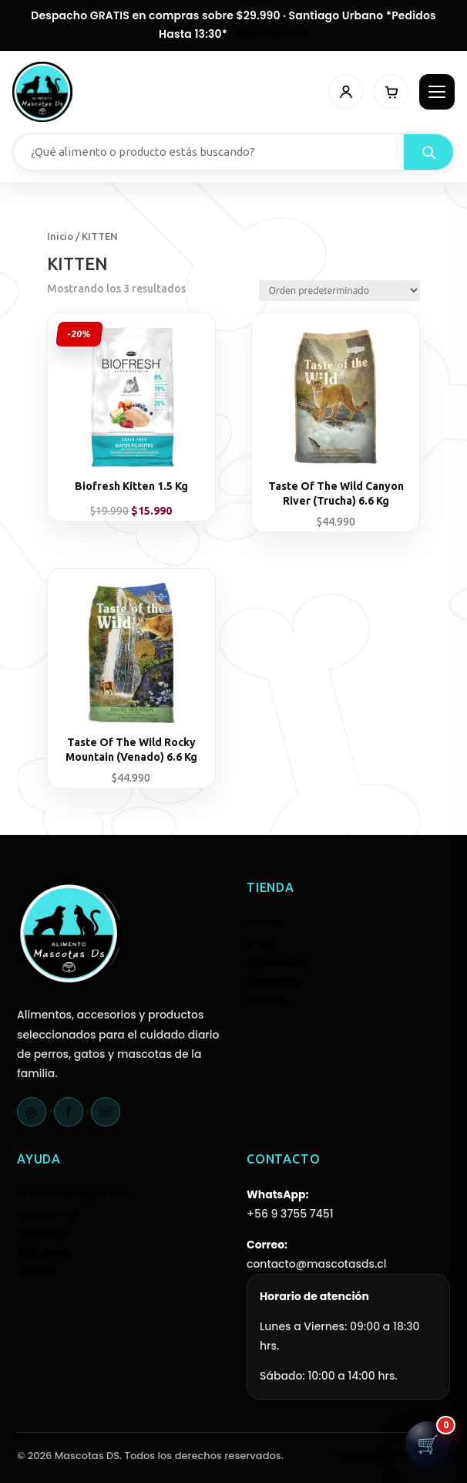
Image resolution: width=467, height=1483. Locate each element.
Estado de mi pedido (73, 1194)
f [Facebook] (68, 1111)
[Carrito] (391, 91)
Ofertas (267, 1000)
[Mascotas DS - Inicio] (42, 92)
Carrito (36, 1272)
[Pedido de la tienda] (339, 290)
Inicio (60, 236)
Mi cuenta (44, 1253)
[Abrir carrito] (427, 1443)
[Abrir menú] (437, 92)
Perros (264, 923)
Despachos (47, 1213)
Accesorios (276, 962)
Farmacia (273, 981)
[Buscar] (428, 152)
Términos (359, 1455)
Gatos (263, 942)
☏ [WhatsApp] (106, 1111)
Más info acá (272, 34)
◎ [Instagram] (31, 1111)
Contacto (42, 1233)
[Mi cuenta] (345, 91)
